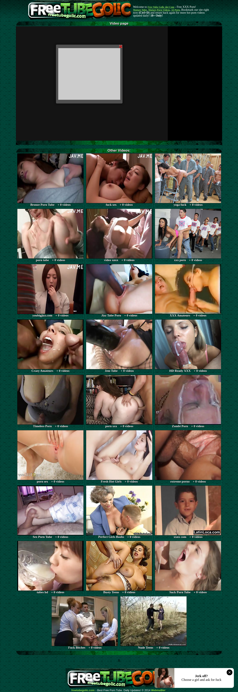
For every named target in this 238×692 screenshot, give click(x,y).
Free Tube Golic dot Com (161, 7)
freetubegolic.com (83, 690)
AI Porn (175, 9)
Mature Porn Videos (159, 9)
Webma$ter (158, 690)
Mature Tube (140, 9)
